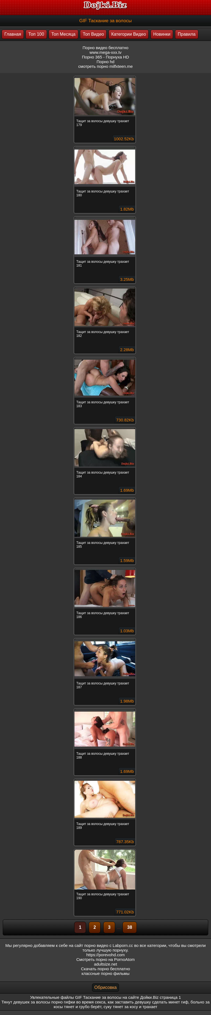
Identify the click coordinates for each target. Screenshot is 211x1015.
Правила (187, 34)
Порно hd (106, 61)
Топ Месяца (63, 34)
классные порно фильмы (105, 973)
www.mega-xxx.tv (106, 52)
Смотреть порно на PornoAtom (105, 959)
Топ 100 (36, 34)
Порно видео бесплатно (106, 47)
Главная (12, 34)
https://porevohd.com (105, 954)
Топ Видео (93, 34)
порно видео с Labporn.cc (108, 945)
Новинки (162, 34)
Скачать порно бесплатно (105, 968)
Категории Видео (128, 34)
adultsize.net (105, 964)
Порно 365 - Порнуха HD (105, 57)
